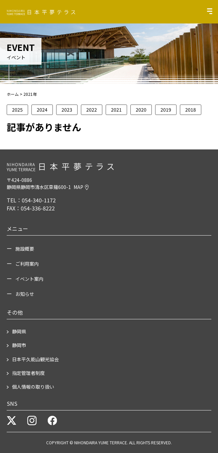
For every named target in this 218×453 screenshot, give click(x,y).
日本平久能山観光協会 (35, 359)
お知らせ (24, 293)
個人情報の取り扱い (33, 386)
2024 (42, 109)
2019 (165, 109)
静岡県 (19, 331)
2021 (116, 109)
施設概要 (24, 248)
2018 (190, 109)
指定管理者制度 (28, 373)
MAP (81, 187)
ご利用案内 (27, 263)
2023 (67, 109)
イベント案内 (29, 278)
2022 (91, 109)
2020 (141, 109)
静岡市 (19, 345)
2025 (17, 109)
